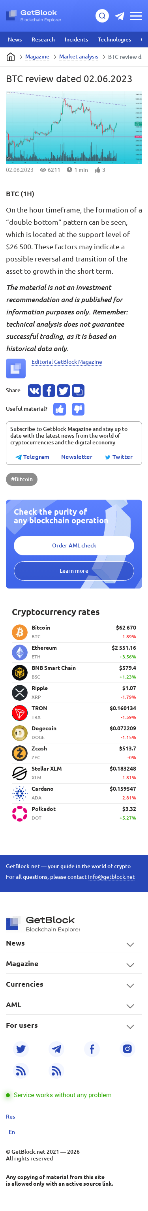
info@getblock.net (111, 877)
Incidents (76, 39)
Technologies (114, 39)
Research (43, 39)
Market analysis (78, 56)
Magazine (37, 56)
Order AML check (74, 545)
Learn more (74, 571)
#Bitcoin (22, 479)
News (15, 39)
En (12, 1132)
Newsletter (76, 457)
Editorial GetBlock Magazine (67, 362)
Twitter (119, 457)
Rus (10, 1116)
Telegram (32, 457)
